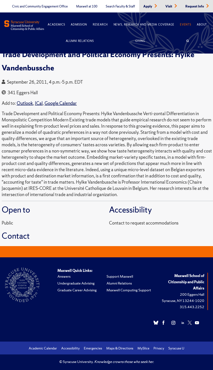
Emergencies (93, 348)
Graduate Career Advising (77, 290)
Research (100, 24)
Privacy (159, 348)
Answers (64, 276)
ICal (39, 103)
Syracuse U (176, 348)
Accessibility (70, 348)
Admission (79, 24)
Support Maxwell (119, 276)
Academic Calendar (43, 348)
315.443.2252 (192, 306)
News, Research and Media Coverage (144, 24)
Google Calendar (61, 103)
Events (185, 24)
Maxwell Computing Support (128, 290)
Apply (148, 6)
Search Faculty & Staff (120, 6)
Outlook (25, 103)
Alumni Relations (80, 41)
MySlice (143, 348)
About (202, 24)
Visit (169, 6)
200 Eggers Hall (192, 294)
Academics (56, 24)
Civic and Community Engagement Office (40, 6)
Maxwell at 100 (86, 6)
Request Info (195, 6)
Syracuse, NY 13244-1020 (183, 300)
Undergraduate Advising (76, 283)
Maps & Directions (119, 348)
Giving (140, 41)
